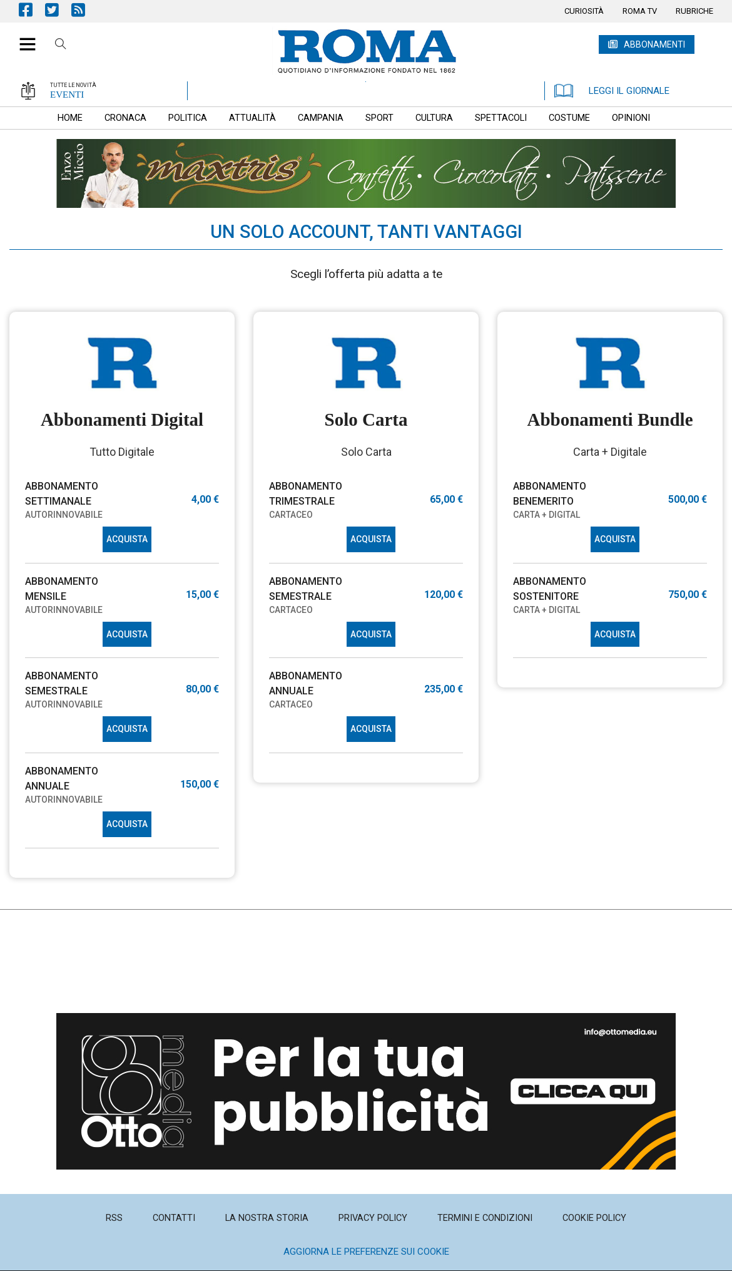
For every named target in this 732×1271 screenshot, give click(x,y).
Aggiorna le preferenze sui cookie (366, 1251)
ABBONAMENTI (654, 44)
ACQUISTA (127, 539)
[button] (22, 38)
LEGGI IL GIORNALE (611, 90)
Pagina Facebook (32, 10)
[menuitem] (584, 11)
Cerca (60, 45)
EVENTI (67, 95)
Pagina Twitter (58, 10)
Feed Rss (84, 10)
